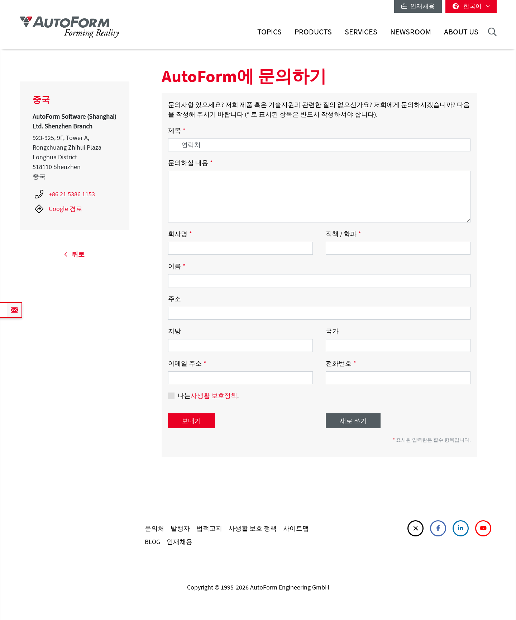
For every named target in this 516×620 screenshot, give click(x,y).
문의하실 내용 (190, 163)
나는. (208, 395)
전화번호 (341, 363)
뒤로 (74, 254)
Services (361, 32)
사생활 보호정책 (214, 395)
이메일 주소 (187, 363)
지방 (174, 331)
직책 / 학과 (343, 234)
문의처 (154, 528)
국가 (332, 331)
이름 (177, 266)
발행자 (180, 528)
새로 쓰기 (353, 421)
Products (313, 32)
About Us (461, 32)
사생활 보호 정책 (253, 528)
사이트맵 (296, 528)
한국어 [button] (471, 6)
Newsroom (410, 32)
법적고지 (209, 528)
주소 (174, 299)
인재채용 (418, 6)
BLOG (152, 541)
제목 (177, 130)
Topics (269, 32)
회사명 (180, 234)
